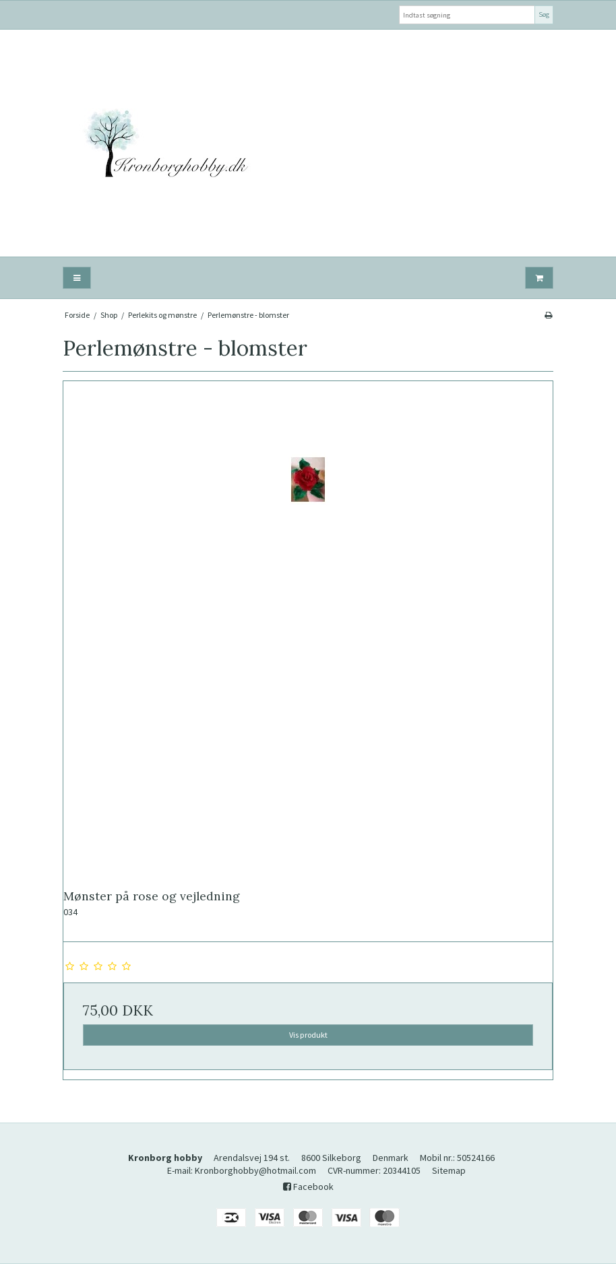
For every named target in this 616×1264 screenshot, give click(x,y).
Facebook (308, 1186)
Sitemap (449, 1170)
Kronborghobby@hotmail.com (255, 1170)
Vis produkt (308, 1035)
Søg (543, 14)
